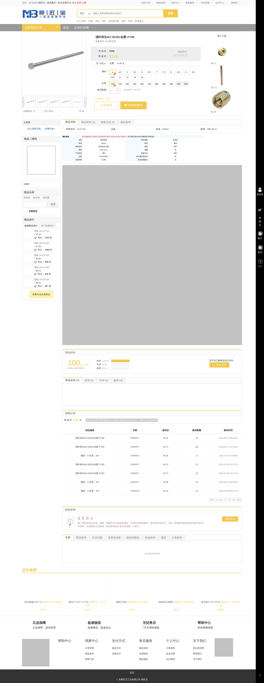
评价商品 (219, 364)
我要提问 (230, 519)
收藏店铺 (50, 128)
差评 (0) (118, 380)
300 (142, 84)
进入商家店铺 (34, 128)
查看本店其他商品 (41, 294)
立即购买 (106, 105)
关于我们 (199, 641)
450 (164, 84)
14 (135, 77)
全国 (101, 63)
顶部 (260, 266)
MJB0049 (135, 455)
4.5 (120, 72)
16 (142, 77)
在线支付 (116, 653)
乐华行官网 (81, 27)
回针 (104, 21)
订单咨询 (177, 537)
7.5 (164, 72)
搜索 (53, 204)
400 (156, 84)
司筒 (130, 21)
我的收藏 (160, 2)
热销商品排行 (31, 225)
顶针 (124, 21)
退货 (163, 537)
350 (149, 84)
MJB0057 (135, 438)
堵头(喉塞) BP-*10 (43, 602)
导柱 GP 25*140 (41, 267)
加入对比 (47, 111)
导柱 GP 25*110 (41, 255)
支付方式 (118, 641)
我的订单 (146, 2)
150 (120, 84)
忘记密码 (170, 659)
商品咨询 (81, 537)
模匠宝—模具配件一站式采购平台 (54, 2)
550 (178, 84)
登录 (79, 2)
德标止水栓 (132, 602)
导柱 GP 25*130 (41, 243)
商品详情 (70, 122)
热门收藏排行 (47, 225)
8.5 (178, 72)
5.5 (134, 72)
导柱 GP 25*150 (41, 279)
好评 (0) (89, 380)
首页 (66, 27)
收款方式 (116, 648)
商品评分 (182, 52)
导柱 (97, 21)
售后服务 (145, 641)
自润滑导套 (113, 21)
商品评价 (88, 122)
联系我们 (197, 653)
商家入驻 (89, 659)
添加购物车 (133, 105)
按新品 (26, 197)
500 (171, 84)
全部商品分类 (33, 27)
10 (193, 72)
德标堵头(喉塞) (176, 602)
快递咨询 (150, 537)
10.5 (113, 77)
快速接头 (139, 21)
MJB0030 (135, 491)
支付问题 (97, 537)
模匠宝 (144, 679)
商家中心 (91, 641)
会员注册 (170, 653)
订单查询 (170, 648)
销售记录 (108, 122)
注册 (84, 2)
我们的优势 (198, 648)
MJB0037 (135, 482)
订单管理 (89, 648)
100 (113, 84)
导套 (91, 21)
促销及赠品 (132, 537)
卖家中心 (175, 2)
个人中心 (172, 641)
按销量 (46, 197)
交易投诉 (143, 653)
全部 (67, 537)
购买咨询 (125, 122)
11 (120, 77)
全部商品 (33, 211)
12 (127, 77)
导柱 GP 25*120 (41, 231)
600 (186, 84)
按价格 (36, 197)
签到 (260, 252)
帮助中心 (64, 641)
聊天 (260, 238)
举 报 (81, 111)
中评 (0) (103, 380)
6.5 (149, 72)
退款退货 (143, 659)
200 (127, 84)
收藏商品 (29, 111)
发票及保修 (114, 537)
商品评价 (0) (72, 380)
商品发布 (89, 653)
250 (134, 84)
